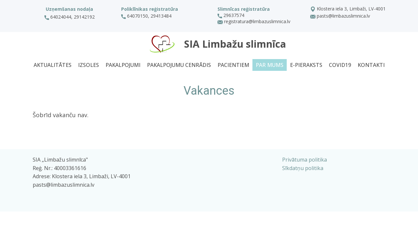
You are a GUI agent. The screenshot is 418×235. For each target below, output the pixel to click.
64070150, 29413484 (147, 16)
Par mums (269, 65)
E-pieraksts (306, 65)
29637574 (230, 15)
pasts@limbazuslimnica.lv (340, 16)
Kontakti (371, 65)
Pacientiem (233, 65)
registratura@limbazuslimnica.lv (253, 21)
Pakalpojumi (122, 65)
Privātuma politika (304, 159)
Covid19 (340, 65)
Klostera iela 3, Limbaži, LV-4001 (348, 9)
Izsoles (88, 65)
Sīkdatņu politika (302, 168)
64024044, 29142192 (69, 17)
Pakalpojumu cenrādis (179, 65)
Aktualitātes (53, 65)
